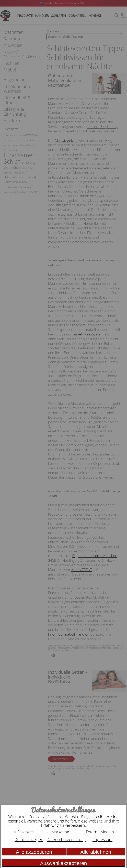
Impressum (102, 839)
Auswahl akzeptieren (63, 863)
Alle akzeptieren (34, 852)
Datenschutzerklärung (66, 839)
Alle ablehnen (95, 852)
